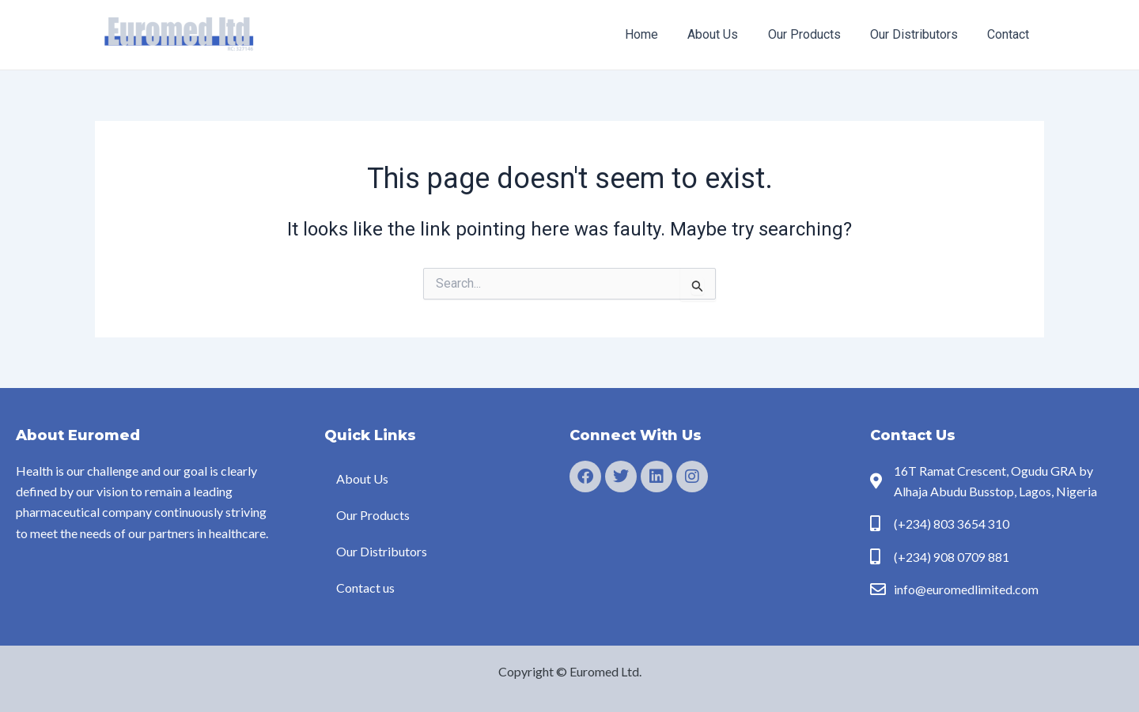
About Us (727, 34)
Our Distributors (920, 34)
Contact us (365, 587)
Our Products (814, 34)
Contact (1010, 34)
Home (660, 34)
